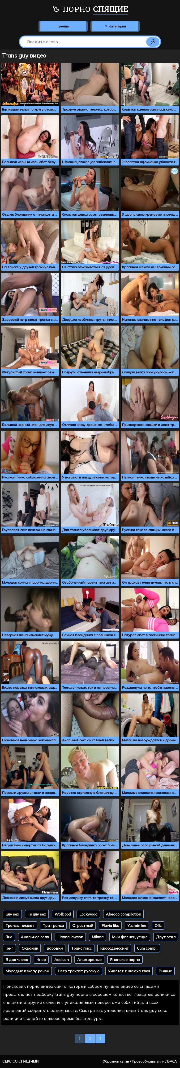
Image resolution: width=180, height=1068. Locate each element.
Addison (61, 959)
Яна (8, 936)
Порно (90, 9)
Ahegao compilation (123, 914)
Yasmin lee (137, 925)
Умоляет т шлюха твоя (129, 971)
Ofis (158, 925)
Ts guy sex (37, 914)
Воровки (55, 948)
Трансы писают (19, 925)
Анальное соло (35, 936)
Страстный (82, 925)
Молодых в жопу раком (27, 971)
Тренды (63, 26)
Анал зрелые (89, 959)
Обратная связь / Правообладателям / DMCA (140, 1061)
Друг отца (166, 936)
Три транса (53, 925)
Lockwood (88, 914)
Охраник (30, 948)
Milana (97, 936)
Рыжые (165, 971)
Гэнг (9, 948)
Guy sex (12, 914)
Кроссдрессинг (114, 948)
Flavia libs (110, 925)
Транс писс (81, 948)
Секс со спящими (20, 1061)
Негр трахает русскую (78, 971)
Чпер (41, 959)
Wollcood (63, 914)
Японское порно (125, 959)
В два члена (16, 959)
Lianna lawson (70, 936)
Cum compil (147, 948)
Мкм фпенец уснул (129, 936)
